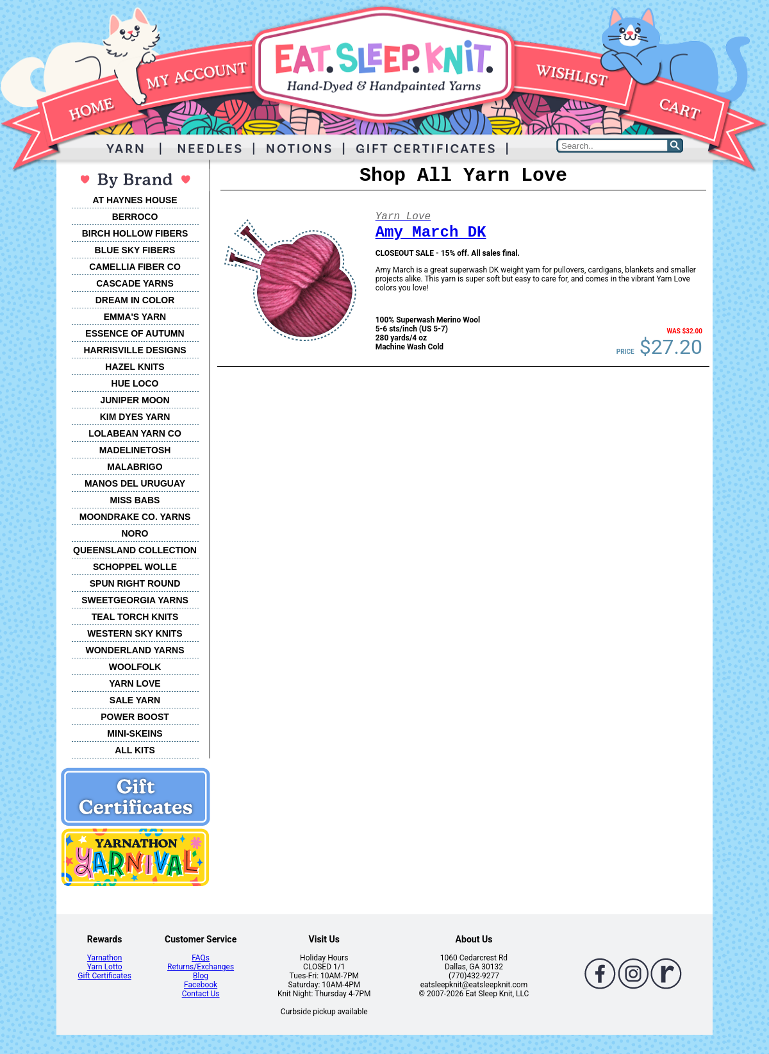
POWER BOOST (135, 717)
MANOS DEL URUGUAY (135, 483)
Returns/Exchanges (200, 966)
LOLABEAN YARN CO (134, 433)
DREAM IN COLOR (135, 300)
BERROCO (135, 217)
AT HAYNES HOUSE (134, 200)
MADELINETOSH (135, 450)
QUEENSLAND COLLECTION (135, 550)
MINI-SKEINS (134, 733)
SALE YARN (135, 700)
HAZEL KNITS (134, 367)
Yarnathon (104, 957)
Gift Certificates (104, 975)
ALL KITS (135, 750)
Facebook (200, 984)
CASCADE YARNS (135, 283)
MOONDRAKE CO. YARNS (134, 517)
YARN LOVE (134, 683)
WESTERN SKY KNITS (134, 633)
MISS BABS (135, 500)
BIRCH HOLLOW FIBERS (135, 233)
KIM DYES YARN (135, 417)
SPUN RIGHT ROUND (135, 583)
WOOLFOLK (135, 667)
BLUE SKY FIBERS (135, 250)
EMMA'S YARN (135, 317)
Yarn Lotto (104, 966)
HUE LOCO (135, 383)
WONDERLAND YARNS (134, 650)
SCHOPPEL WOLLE (135, 567)
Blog (200, 975)
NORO (135, 533)
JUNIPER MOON (134, 400)
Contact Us (201, 993)
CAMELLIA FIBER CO (135, 267)
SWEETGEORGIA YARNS (134, 600)
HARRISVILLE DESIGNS (134, 350)
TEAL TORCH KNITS (135, 617)
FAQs (201, 957)
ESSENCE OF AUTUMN (134, 333)
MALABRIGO (134, 467)
